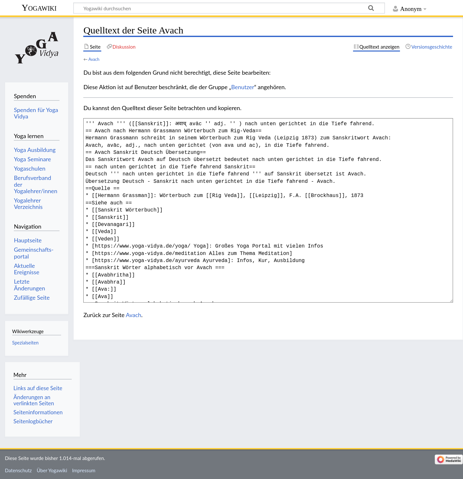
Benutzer (242, 86)
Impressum (83, 470)
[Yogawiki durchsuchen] (229, 8)
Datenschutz (18, 470)
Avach (93, 59)
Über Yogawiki (52, 470)
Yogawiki (39, 8)
